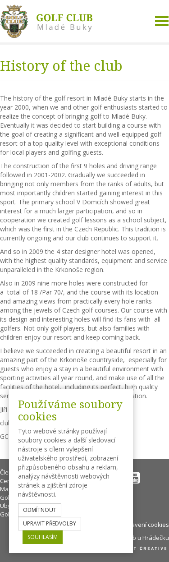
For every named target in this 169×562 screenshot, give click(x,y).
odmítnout (39, 510)
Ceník (7, 481)
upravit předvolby (49, 523)
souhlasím (42, 537)
